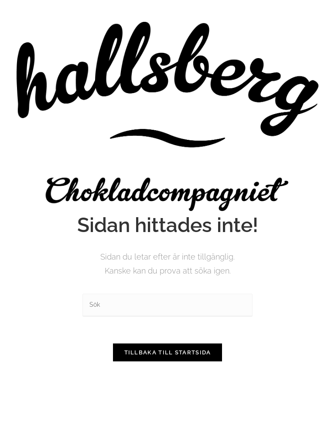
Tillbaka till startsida (167, 352)
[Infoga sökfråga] (167, 305)
